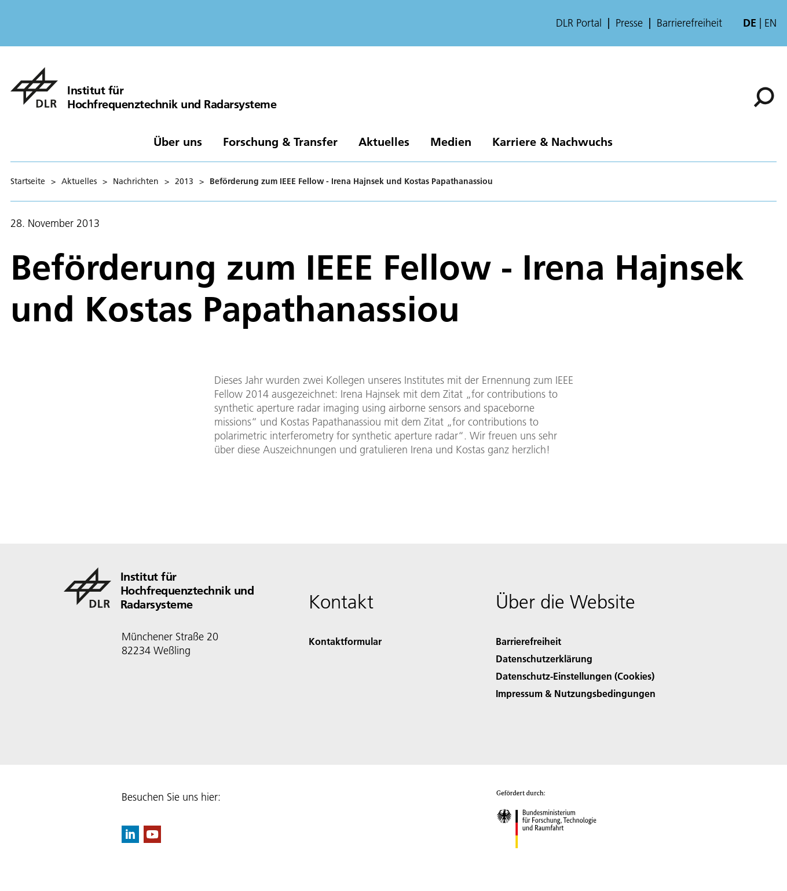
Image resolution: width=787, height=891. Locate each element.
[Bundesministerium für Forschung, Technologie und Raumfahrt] (553, 858)
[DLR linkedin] (130, 839)
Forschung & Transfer (280, 141)
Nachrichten (136, 181)
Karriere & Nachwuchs (552, 141)
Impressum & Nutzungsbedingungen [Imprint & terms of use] (576, 693)
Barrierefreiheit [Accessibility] (528, 641)
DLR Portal (579, 23)
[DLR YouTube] (152, 839)
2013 (184, 181)
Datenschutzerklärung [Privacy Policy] (544, 658)
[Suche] (763, 97)
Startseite (27, 181)
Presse (629, 23)
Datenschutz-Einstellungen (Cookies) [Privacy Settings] (575, 676)
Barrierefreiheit (689, 23)
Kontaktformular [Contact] (345, 641)
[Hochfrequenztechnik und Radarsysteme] (143, 87)
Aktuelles (383, 141)
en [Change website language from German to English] (770, 23)
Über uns (177, 141)
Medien (450, 141)
